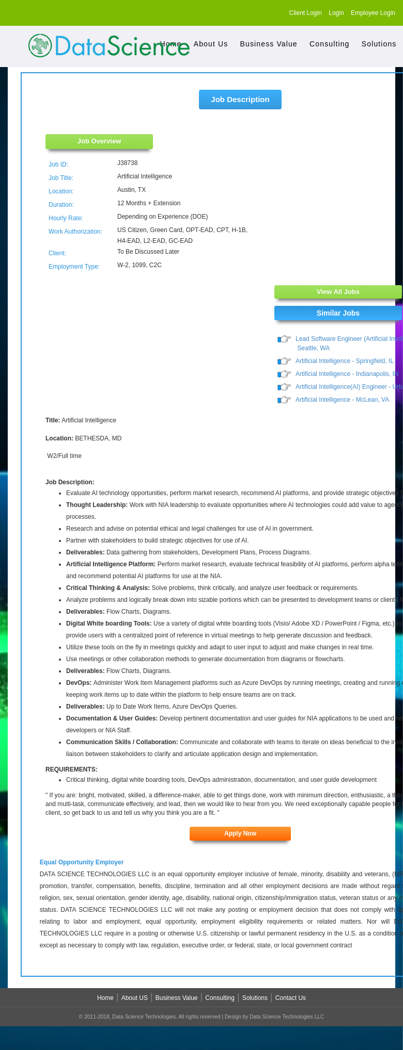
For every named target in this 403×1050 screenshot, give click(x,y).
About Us (211, 44)
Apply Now (240, 834)
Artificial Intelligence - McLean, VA (342, 400)
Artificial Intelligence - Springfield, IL (345, 361)
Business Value (269, 44)
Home (105, 999)
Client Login (305, 13)
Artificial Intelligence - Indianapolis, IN (347, 374)
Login (336, 13)
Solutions (379, 44)
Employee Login (373, 13)
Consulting (329, 44)
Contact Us (290, 999)
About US (134, 999)
